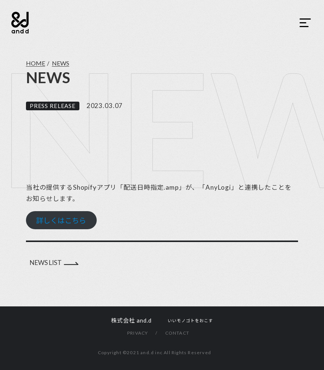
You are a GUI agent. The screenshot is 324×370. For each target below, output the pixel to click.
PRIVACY (137, 333)
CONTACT (177, 333)
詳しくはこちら (61, 220)
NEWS (60, 63)
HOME (35, 63)
